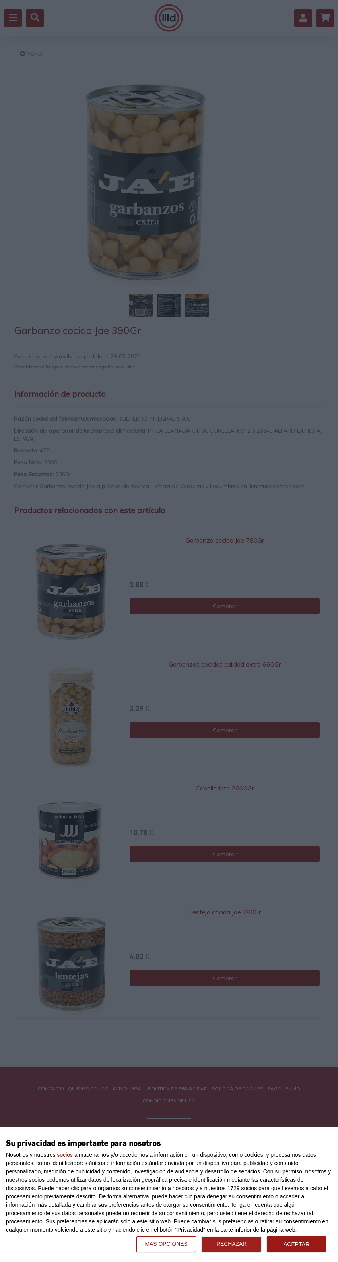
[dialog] (169, 1194)
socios (65, 1155)
